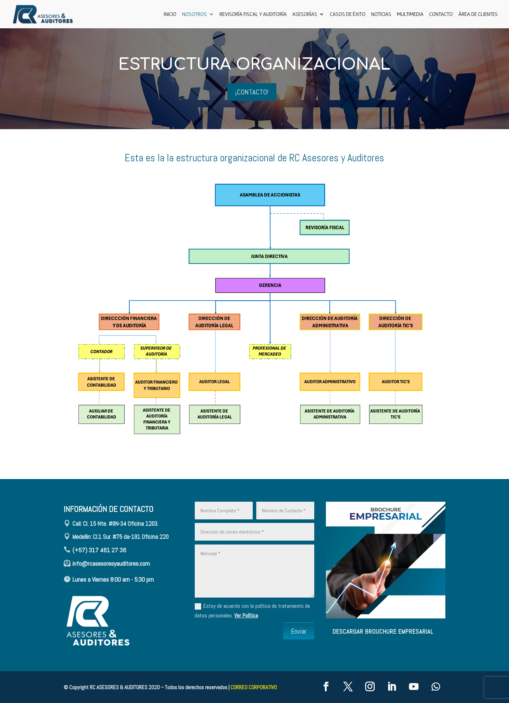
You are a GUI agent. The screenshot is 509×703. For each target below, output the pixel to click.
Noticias (381, 14)
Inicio (170, 14)
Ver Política (246, 615)
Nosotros (194, 14)
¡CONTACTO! (252, 92)
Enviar (298, 631)
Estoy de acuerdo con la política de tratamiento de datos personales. (252, 610)
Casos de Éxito (347, 14)
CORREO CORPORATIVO (253, 687)
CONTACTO (441, 14)
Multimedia (410, 14)
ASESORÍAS (304, 14)
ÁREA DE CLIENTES (478, 14)
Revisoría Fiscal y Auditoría (253, 14)
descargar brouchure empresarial (383, 631)
